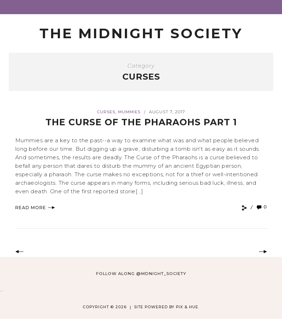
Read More (35, 207)
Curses (106, 111)
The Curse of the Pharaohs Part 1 (141, 122)
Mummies (129, 111)
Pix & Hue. (187, 307)
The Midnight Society (141, 33)
